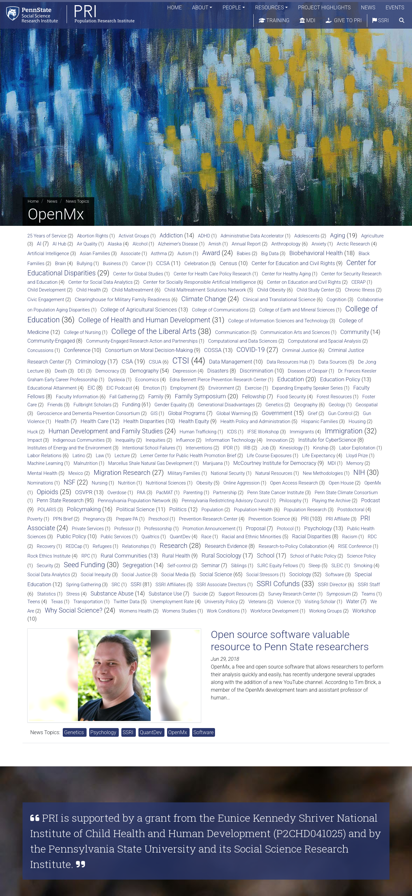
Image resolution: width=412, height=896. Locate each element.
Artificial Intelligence (48, 253)
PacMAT (164, 492)
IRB (246, 448)
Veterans (257, 602)
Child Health (88, 290)
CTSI (180, 360)
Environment (221, 388)
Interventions (199, 448)
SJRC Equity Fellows (277, 565)
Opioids (47, 492)
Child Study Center (315, 290)
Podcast (370, 500)
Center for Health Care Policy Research (212, 273)
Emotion (151, 388)
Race (206, 536)
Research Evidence (226, 546)
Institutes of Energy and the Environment (69, 448)
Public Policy (71, 536)
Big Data (269, 253)
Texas (57, 601)
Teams (368, 593)
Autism (184, 253)
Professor (124, 528)
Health (62, 421)
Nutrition (126, 482)
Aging (337, 235)
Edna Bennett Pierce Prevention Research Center (218, 379)
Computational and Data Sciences (242, 341)
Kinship (321, 448)
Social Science (216, 574)
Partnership (225, 492)
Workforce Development (274, 611)
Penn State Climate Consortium (346, 492)
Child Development (46, 290)
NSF (69, 482)
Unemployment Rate (172, 602)
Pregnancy (94, 519)
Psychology (318, 528)
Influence (185, 440)
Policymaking (84, 509)
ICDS (232, 431)
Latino (78, 455)
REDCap (74, 546)
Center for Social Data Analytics (100, 282)
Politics (178, 509)
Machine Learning (45, 463)
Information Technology (230, 440)
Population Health (253, 510)
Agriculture (372, 236)
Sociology (300, 574)
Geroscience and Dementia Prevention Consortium (88, 413)
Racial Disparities (311, 536)
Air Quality (87, 243)
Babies (244, 253)
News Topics (77, 201)
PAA (141, 492)
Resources (269, 8)
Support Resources (238, 594)
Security (45, 565)
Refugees (102, 546)
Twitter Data (126, 602)
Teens (33, 602)
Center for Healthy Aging (286, 273)
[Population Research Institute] (67, 14)
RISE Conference (354, 546)
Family (156, 396)
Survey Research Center (292, 593)
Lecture (122, 455)
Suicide (200, 594)
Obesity (204, 483)
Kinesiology (291, 447)
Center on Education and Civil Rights (304, 282)
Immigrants (302, 432)
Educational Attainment (52, 388)
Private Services (88, 528)
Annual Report (246, 244)
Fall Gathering (123, 397)
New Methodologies (323, 473)
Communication (232, 332)
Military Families (184, 473)
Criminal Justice (299, 350)
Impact (34, 440)
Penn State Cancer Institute (275, 492)
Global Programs (186, 413)
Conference (77, 350)
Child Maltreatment (133, 290)
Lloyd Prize (357, 455)
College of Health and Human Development (144, 320)
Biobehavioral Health (316, 253)
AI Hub (59, 244)
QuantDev (180, 537)
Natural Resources (273, 473)
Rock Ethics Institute (48, 556)
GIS (154, 413)
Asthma (159, 253)
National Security (228, 473)
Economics (147, 380)
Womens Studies (179, 611)
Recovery (46, 546)
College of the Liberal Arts (153, 331)
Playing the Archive (331, 500)
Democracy (107, 371)
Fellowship (254, 396)
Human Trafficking (198, 431)
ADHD (204, 235)
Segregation (137, 565)
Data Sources (332, 362)
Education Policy (340, 379)
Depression (185, 371)
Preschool (158, 519)
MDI (307, 21)
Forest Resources (334, 396)
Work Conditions (223, 611)
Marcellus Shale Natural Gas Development (150, 463)
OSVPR (83, 492)
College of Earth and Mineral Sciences (297, 309)
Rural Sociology (221, 555)
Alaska (115, 244)
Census (228, 263)
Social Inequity (96, 574)
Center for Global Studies (138, 273)
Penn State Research (60, 500)
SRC (116, 584)
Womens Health (135, 611)
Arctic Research (353, 244)
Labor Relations (44, 455)
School (266, 555)
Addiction (171, 235)
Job (265, 448)
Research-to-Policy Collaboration (292, 546)
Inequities (155, 440)
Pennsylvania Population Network (134, 500)
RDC (372, 537)
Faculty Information (77, 397)
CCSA (163, 263)
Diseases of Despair (308, 371)
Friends (55, 405)
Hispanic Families (319, 421)
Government (277, 413)
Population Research (305, 510)
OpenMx (372, 482)
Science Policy (361, 556)
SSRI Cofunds (278, 583)
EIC (91, 388)
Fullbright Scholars (92, 405)
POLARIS (46, 510)
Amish (214, 243)
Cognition (337, 299)
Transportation (88, 601)
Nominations (40, 482)
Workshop (364, 611)
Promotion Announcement (209, 528)
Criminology (90, 361)
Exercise (253, 388)
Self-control (179, 565)
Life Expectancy (318, 455)
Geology (337, 404)
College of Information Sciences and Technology (278, 321)
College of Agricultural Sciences (138, 309)
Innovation (276, 440)
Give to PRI (344, 21)
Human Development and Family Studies (106, 431)
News (368, 8)
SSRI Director (332, 584)
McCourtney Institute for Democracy (274, 463)
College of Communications (220, 310)
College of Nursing (82, 332)
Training (274, 21)
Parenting (193, 492)
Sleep (315, 565)
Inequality (125, 440)
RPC (85, 556)
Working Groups (325, 611)
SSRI (380, 21)
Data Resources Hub (287, 362)
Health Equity (194, 421)
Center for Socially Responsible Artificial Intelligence (199, 282)
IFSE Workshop (263, 432)
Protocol (285, 528)
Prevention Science (269, 519)
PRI (305, 519)
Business (112, 263)
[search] (401, 20)
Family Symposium (200, 396)
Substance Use (165, 594)
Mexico (75, 473)
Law (100, 455)
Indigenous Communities (79, 440)
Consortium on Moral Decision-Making (149, 350)
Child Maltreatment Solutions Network (205, 290)
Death (61, 371)
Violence (285, 601)
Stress (73, 594)
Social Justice (136, 574)
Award (211, 253)
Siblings (239, 565)
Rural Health (176, 556)
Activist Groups (134, 235)
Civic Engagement (45, 299)
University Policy (221, 602)
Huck (32, 432)
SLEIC (337, 565)
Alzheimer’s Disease (178, 243)
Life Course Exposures (269, 455)
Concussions (40, 350)
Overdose (117, 492)
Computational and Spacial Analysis (324, 341)
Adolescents (306, 236)
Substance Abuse (112, 593)
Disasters (218, 371)
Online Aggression (241, 482)
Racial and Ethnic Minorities (251, 537)
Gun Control (340, 413)
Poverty (34, 519)
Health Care (94, 421)
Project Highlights (324, 8)
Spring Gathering (83, 584)
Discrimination (256, 371)
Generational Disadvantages (226, 405)
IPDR (228, 447)
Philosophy (290, 500)
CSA (127, 361)
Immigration (343, 431)
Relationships (135, 546)
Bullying (84, 263)
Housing (357, 421)
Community (354, 332)
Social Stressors (262, 574)
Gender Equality (170, 405)
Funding (131, 405)
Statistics (46, 593)
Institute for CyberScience (327, 440)
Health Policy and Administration (255, 421)
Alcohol (140, 243)
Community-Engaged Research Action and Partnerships (142, 341)
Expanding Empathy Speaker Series (307, 388)
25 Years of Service (47, 236)
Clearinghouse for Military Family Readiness (122, 299)
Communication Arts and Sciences (295, 332)
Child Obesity (271, 290)
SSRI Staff (369, 584)
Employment (183, 388)
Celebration (196, 263)
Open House (341, 483)
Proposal (256, 528)
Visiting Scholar (320, 601)
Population (212, 510)
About (200, 8)
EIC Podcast (119, 388)
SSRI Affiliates (170, 584)
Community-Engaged (51, 341)
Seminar (210, 565)
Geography (306, 405)
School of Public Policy (313, 556)
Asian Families (95, 253)
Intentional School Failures (148, 447)
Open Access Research (294, 483)
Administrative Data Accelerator (252, 235)
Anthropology (286, 244)
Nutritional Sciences (166, 482)
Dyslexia (116, 379)
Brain (60, 263)
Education (290, 379)
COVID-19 (251, 350)
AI (39, 244)
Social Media (175, 574)
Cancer (139, 263)
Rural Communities (123, 555)
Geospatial (366, 405)
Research (173, 546)
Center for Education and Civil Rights (293, 263)
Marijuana (213, 463)
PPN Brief (63, 519)
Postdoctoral (350, 510)
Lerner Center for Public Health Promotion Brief (188, 455)
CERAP (358, 282)
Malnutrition (86, 463)
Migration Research (122, 472)
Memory (354, 463)
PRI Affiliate (338, 519)
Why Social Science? (73, 610)
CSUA (155, 362)
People (231, 8)
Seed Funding (84, 565)
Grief (312, 413)
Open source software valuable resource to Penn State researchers (290, 640)
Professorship (158, 528)
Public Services (116, 536)
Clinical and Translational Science (279, 299)
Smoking (363, 565)
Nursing (100, 482)
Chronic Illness (360, 290)
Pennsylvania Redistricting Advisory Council (225, 500)
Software (334, 574)
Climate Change (203, 299)
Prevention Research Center (208, 519)
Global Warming (233, 413)
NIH (359, 472)
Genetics (275, 405)
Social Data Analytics (48, 574)
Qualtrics (150, 536)
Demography (144, 371)
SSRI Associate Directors (221, 584)
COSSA (212, 350)
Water (352, 601)
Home (174, 8)
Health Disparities (143, 421)
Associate (130, 253)
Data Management (230, 362)
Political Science (135, 509)
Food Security (291, 397)
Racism (349, 536)
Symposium (338, 594)
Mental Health (42, 473)
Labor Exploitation (357, 447)
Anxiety (319, 243)
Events (395, 8)
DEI (81, 371)
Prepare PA (127, 519)
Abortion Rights (92, 235)
